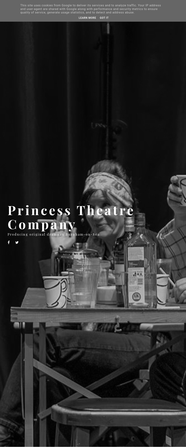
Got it (104, 17)
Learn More (87, 17)
